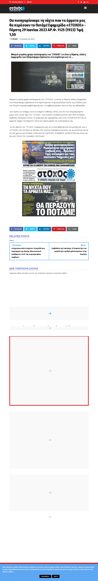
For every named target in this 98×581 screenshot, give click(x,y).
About (29, 2)
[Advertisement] (49, 541)
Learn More (45, 576)
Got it (56, 576)
